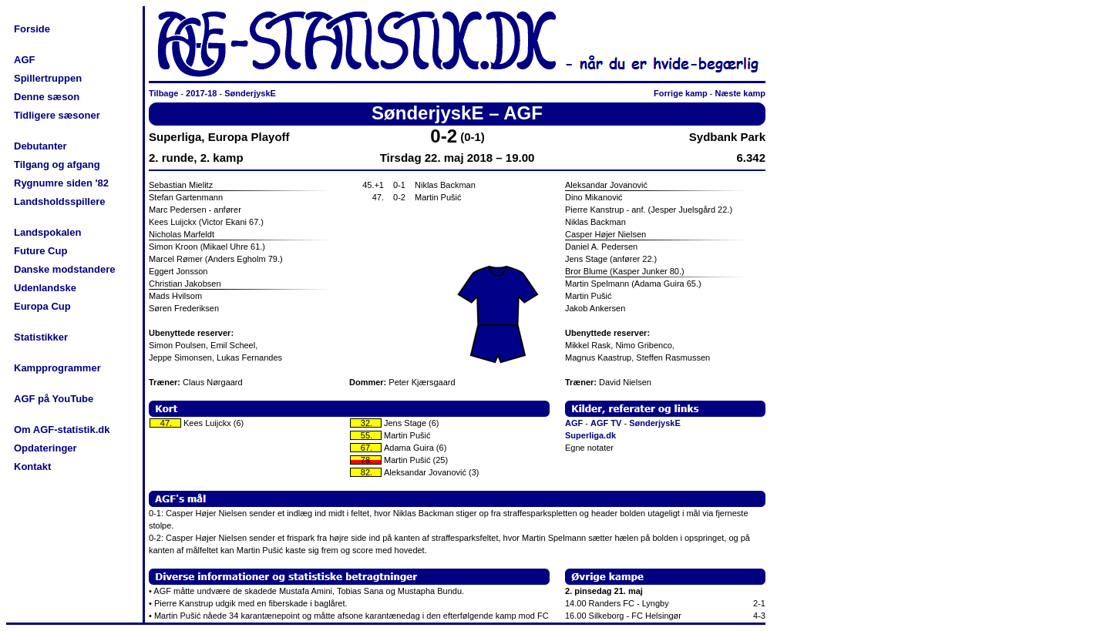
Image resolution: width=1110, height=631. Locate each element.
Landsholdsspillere (59, 201)
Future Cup (40, 251)
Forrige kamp (681, 93)
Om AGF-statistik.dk (61, 429)
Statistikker (41, 337)
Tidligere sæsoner (57, 115)
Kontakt (32, 466)
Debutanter (40, 146)
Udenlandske (45, 288)
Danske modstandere (65, 269)
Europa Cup (42, 306)
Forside (32, 29)
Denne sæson (46, 96)
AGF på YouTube (53, 398)
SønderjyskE (250, 93)
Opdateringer (45, 448)
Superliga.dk (590, 435)
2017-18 (201, 93)
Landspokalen (47, 232)
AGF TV (605, 423)
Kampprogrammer (57, 368)
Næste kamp (740, 93)
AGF (24, 59)
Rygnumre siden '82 (61, 183)
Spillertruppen (48, 78)
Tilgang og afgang (57, 164)
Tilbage (163, 93)
